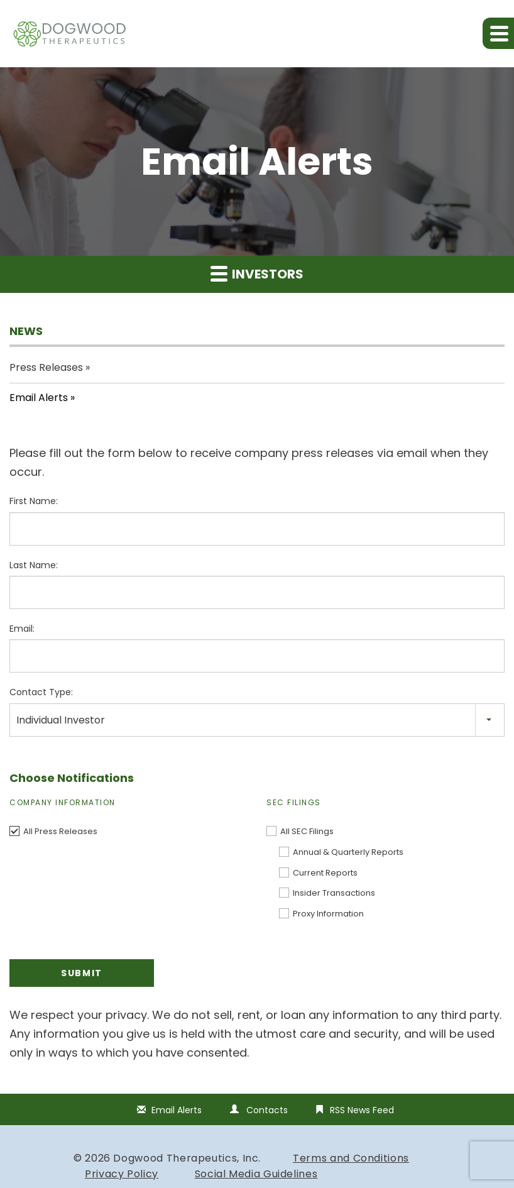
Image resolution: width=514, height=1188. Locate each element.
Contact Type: (41, 692)
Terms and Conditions (351, 1158)
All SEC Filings (307, 831)
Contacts (267, 1110)
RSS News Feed (362, 1110)
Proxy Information (328, 914)
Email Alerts (38, 397)
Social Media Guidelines (256, 1174)
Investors (257, 274)
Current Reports (325, 873)
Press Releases (46, 367)
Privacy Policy (121, 1174)
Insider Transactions (334, 893)
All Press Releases (60, 831)
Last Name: (33, 565)
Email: (22, 628)
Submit (81, 973)
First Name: (33, 501)
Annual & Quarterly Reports (348, 852)
